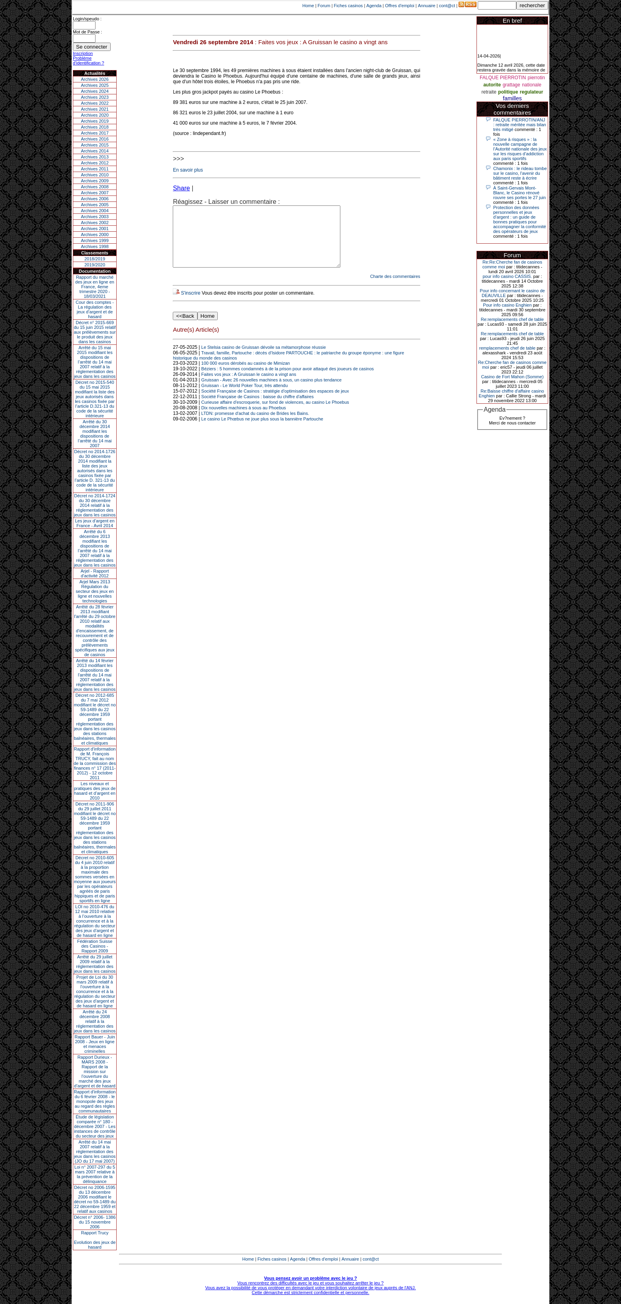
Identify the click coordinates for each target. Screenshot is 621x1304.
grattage (511, 85)
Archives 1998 (95, 246)
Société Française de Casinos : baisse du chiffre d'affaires (257, 408)
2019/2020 (94, 264)
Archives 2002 (95, 222)
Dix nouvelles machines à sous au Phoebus (243, 419)
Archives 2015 (95, 145)
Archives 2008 (95, 186)
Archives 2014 (95, 151)
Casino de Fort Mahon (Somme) (512, 376)
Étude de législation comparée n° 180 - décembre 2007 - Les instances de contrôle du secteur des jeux (94, 1126)
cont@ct (447, 5)
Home (308, 5)
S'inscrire (190, 305)
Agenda (373, 5)
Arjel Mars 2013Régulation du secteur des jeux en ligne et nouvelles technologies (94, 591)
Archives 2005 (95, 204)
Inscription (83, 53)
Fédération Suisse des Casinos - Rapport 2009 (95, 946)
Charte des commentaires (395, 288)
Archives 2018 (95, 127)
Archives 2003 (95, 216)
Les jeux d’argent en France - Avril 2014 (94, 523)
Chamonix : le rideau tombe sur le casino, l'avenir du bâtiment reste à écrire (520, 173)
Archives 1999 (95, 240)
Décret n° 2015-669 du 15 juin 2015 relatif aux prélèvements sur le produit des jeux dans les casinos (94, 332)
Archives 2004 (95, 210)
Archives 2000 (95, 234)
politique (508, 92)
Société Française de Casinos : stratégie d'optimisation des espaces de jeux (275, 403)
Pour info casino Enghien (507, 305)
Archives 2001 (95, 228)
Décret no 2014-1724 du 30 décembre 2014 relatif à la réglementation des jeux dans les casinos (95, 505)
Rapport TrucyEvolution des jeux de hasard (95, 1239)
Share (181, 188)
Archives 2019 (95, 121)
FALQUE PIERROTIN (503, 77)
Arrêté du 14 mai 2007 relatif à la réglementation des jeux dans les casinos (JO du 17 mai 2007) (95, 1151)
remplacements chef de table (507, 348)
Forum (324, 5)
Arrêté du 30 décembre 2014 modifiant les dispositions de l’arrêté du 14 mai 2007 (95, 433)
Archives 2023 (95, 97)
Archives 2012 (95, 162)
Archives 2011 (95, 168)
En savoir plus (188, 170)
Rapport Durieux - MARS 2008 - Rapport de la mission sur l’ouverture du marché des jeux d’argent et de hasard (94, 1071)
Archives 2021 (95, 109)
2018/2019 (94, 258)
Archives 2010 (95, 174)
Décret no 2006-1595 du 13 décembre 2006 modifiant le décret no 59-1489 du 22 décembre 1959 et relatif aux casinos (95, 1199)
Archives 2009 (95, 180)
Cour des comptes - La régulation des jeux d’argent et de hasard (95, 309)
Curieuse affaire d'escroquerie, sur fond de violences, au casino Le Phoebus (275, 414)
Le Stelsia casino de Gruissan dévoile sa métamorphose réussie (263, 359)
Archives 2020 (95, 115)
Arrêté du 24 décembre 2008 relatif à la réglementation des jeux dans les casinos (95, 1021)
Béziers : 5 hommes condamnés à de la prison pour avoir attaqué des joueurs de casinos (287, 380)
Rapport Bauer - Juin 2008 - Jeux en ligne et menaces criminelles (94, 1044)
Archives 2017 (95, 133)
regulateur (531, 92)
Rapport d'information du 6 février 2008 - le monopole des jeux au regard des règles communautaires (95, 1101)
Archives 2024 (95, 91)
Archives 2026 (95, 79)
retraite (489, 92)
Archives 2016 (95, 139)
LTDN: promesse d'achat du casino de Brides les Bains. (255, 425)
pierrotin (536, 77)
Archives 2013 (95, 156)
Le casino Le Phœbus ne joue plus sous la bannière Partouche (262, 430)
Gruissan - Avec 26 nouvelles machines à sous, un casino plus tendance (271, 391)
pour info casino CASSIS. (507, 276)
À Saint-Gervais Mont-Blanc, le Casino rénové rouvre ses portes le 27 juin (519, 193)
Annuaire (426, 5)
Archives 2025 (95, 85)
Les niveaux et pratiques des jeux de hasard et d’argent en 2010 (95, 790)
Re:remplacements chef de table (512, 319)
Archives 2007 (95, 192)
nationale (531, 85)
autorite (492, 85)
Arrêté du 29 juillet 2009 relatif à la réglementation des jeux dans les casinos (95, 964)
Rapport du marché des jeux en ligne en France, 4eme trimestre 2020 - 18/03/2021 (94, 287)
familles (512, 98)
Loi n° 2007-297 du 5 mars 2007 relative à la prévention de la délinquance (94, 1174)
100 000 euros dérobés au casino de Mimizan (245, 375)
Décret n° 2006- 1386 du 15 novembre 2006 (95, 1222)
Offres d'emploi (399, 5)
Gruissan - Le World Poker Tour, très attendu (244, 397)
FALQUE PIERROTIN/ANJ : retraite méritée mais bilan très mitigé (519, 124)
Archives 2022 (95, 103)
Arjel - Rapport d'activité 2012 (95, 573)
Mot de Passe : (87, 31)
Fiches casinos (348, 5)
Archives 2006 (95, 198)
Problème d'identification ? (88, 60)
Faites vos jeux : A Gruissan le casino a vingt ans (248, 386)
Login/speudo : (87, 18)
